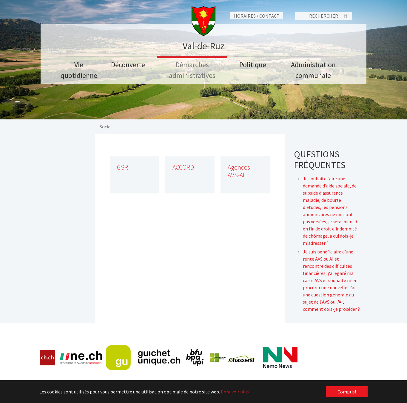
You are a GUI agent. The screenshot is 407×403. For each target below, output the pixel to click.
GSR (122, 167)
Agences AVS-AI (239, 171)
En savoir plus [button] (235, 392)
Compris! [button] (346, 392)
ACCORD (183, 167)
